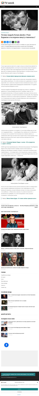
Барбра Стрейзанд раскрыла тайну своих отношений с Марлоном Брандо (17, 248)
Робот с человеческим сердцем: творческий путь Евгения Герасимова (21, 294)
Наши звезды (4, 283)
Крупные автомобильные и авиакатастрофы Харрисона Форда (15, 267)
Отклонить (19, 392)
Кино (2, 279)
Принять (19, 389)
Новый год (3, 287)
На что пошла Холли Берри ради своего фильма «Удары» (19, 327)
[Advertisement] (19, 57)
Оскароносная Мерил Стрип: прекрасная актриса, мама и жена (15, 229)
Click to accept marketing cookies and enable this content (18, 374)
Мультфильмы (4, 281)
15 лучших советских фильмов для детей (16, 333)
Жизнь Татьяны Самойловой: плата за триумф (17, 300)
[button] (37, 382)
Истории (3, 277)
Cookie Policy (19, 394)
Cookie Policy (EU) (5, 375)
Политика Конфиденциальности (8, 377)
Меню (3, 6)
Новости (3, 285)
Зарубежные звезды (5, 32)
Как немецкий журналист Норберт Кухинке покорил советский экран (21, 306)
